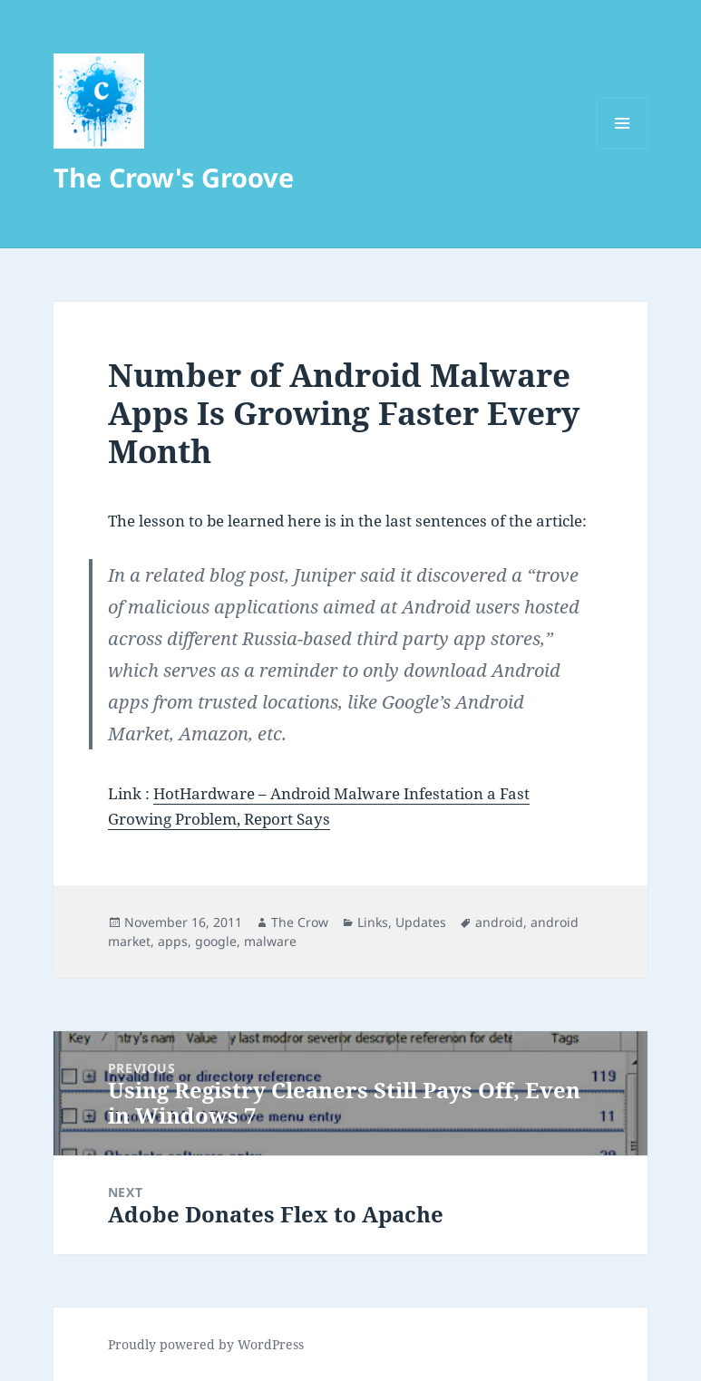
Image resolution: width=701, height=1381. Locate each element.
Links (372, 922)
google (216, 941)
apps (173, 941)
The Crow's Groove (174, 177)
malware (270, 941)
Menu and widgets (622, 148)
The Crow (299, 922)
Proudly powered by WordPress (206, 1344)
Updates (420, 922)
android (499, 922)
